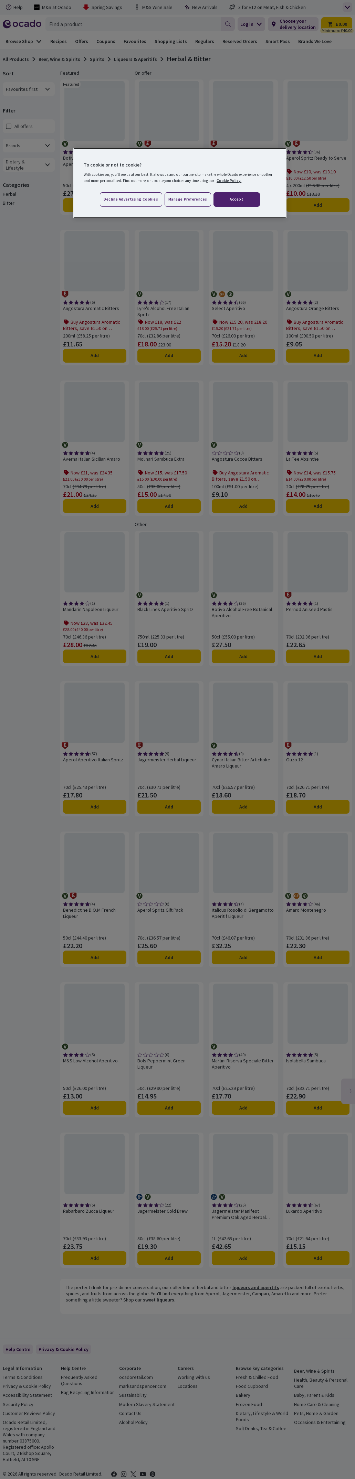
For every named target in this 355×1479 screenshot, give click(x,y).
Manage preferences (187, 199)
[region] (179, 183)
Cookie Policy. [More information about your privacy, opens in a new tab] (229, 180)
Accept (236, 199)
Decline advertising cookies (131, 199)
